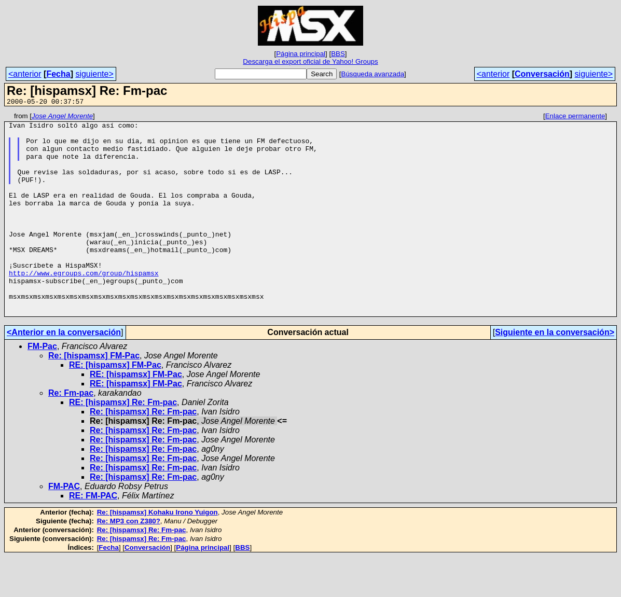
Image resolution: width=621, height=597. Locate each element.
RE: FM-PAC (93, 536)
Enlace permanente (575, 117)
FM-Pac (42, 386)
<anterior (25, 74)
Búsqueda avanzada (373, 74)
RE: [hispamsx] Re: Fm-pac (123, 442)
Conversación (542, 74)
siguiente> (94, 74)
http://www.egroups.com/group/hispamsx (84, 305)
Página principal (300, 54)
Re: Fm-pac (70, 433)
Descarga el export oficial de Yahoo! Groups (310, 61)
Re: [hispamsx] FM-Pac (94, 396)
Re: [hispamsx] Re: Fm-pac (143, 452)
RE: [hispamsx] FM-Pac (115, 405)
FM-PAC (64, 526)
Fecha (58, 74)
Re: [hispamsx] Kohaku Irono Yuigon (157, 553)
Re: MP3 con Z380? (128, 561)
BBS (338, 54)
